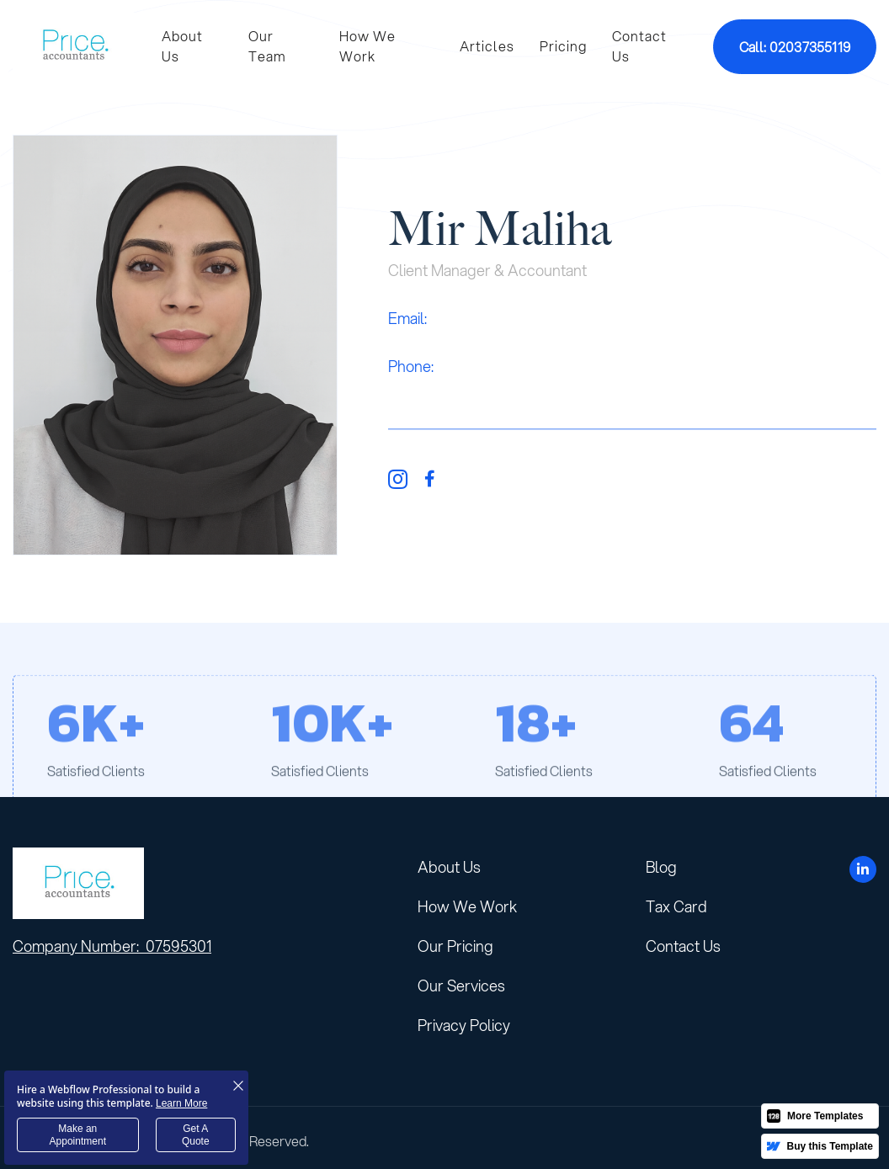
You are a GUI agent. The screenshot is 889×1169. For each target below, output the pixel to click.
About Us (182, 46)
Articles (487, 46)
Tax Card (676, 906)
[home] (74, 46)
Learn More (181, 1103)
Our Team (267, 46)
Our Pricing (455, 946)
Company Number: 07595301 (112, 946)
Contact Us (639, 46)
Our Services (461, 985)
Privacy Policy (464, 1025)
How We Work (367, 46)
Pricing (563, 46)
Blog (661, 867)
